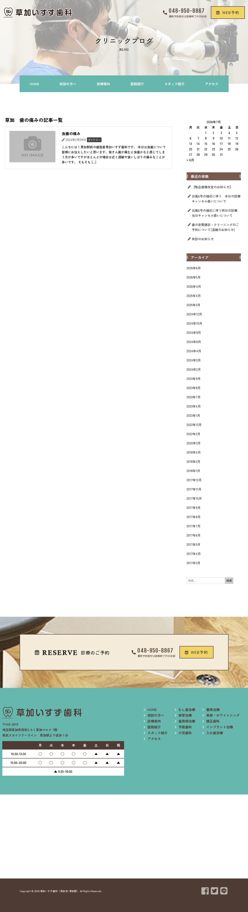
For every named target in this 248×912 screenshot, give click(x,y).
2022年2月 (193, 434)
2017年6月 (194, 535)
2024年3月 (194, 360)
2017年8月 (194, 517)
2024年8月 (194, 341)
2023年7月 (194, 397)
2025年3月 (193, 305)
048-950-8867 (187, 10)
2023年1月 (193, 415)
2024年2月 (194, 369)
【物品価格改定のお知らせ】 (212, 187)
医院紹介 (137, 83)
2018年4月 (194, 452)
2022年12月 (194, 424)
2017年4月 (194, 553)
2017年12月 (194, 480)
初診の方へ (68, 83)
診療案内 (103, 83)
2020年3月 (194, 443)
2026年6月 (194, 268)
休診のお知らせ (203, 239)
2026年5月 (194, 277)
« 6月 (190, 160)
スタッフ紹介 (174, 83)
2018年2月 (193, 461)
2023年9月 (194, 378)
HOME (34, 83)
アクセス (211, 83)
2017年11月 (194, 489)
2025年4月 (194, 295)
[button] (228, 12)
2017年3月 (193, 563)
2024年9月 (194, 332)
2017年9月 (194, 507)
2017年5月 (193, 544)
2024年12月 (194, 314)
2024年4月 (194, 351)
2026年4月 (194, 286)
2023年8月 (194, 388)
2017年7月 (194, 526)
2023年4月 (194, 406)
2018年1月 (193, 470)
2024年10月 (194, 323)
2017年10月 (194, 498)
